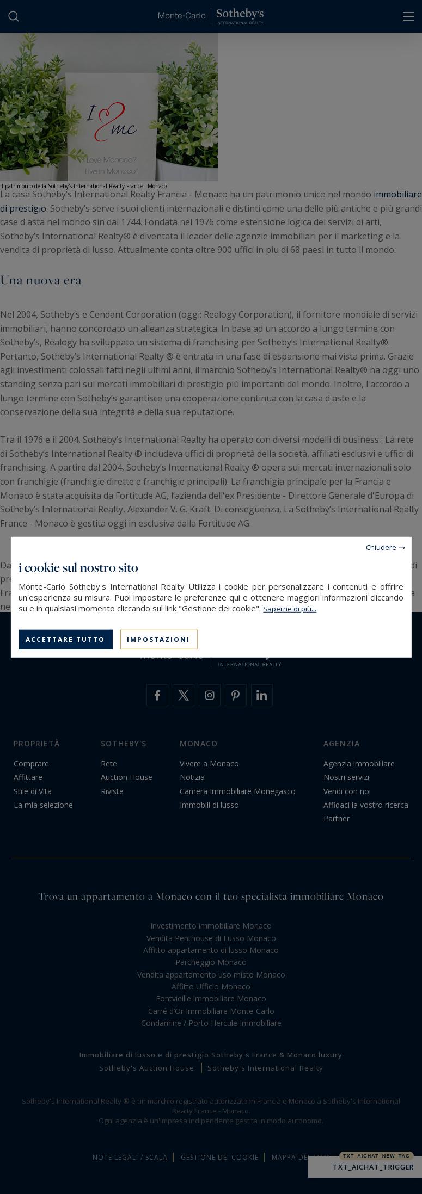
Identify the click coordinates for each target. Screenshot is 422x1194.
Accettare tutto (65, 639)
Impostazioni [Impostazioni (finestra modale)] (158, 639)
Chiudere (381, 547)
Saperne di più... (289, 608)
